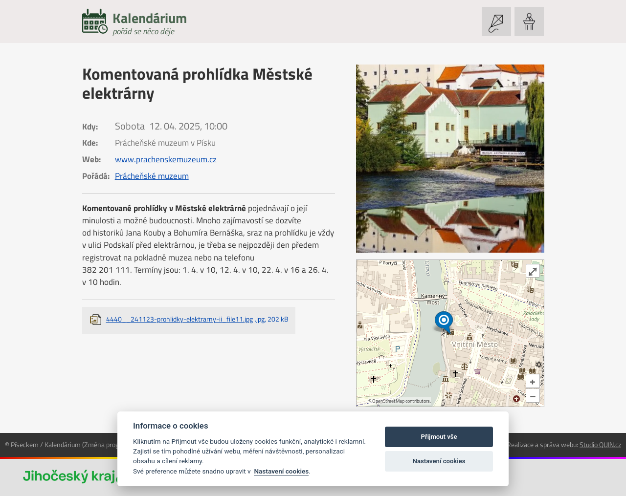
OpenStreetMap (388, 401)
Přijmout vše (439, 436)
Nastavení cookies (281, 471)
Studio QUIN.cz (600, 444)
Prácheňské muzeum (152, 176)
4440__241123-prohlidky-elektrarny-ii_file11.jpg (197, 319)
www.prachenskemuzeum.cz (166, 159)
